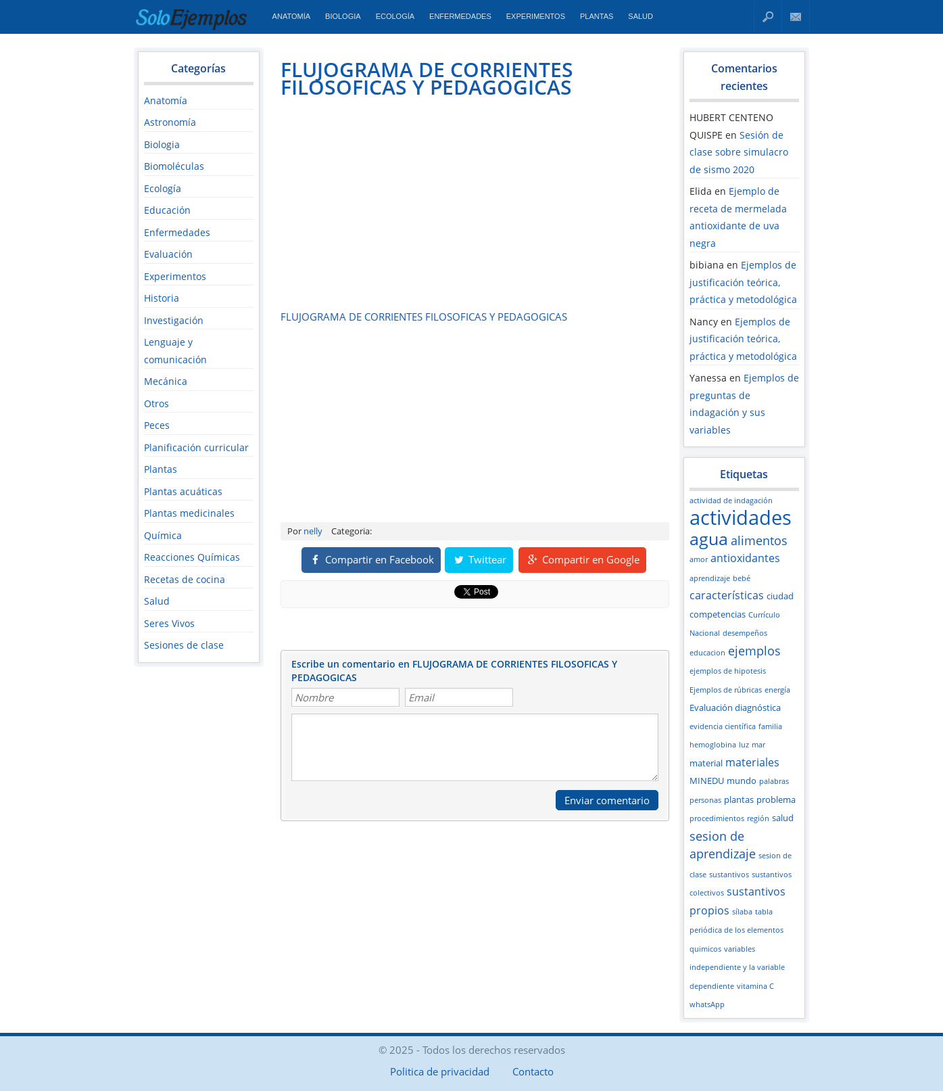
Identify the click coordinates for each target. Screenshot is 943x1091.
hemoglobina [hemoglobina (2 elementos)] (713, 744)
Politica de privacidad (439, 1071)
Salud (640, 16)
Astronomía (170, 122)
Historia (161, 298)
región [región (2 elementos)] (758, 818)
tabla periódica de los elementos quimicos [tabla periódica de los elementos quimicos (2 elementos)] (736, 930)
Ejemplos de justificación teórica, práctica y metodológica (743, 282)
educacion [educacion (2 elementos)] (707, 652)
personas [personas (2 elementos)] (705, 800)
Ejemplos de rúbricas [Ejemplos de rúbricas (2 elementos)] (726, 690)
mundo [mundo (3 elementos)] (741, 780)
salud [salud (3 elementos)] (783, 818)
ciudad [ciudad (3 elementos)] (780, 596)
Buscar (768, 16)
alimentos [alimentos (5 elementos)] (759, 540)
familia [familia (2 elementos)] (770, 726)
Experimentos (535, 16)
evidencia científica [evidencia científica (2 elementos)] (723, 726)
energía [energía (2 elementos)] (777, 690)
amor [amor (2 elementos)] (699, 559)
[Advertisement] (394, 203)
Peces (157, 425)
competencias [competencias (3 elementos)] (718, 614)
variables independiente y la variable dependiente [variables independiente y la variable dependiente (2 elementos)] (737, 967)
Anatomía (291, 16)
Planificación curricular (196, 447)
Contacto (796, 16)
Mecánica (165, 381)
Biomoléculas (174, 166)
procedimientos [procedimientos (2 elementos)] (717, 818)
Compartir (371, 559)
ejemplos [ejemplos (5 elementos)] (754, 651)
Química (163, 535)
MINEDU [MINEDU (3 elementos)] (707, 780)
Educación (167, 210)
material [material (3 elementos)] (706, 763)
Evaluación (168, 254)
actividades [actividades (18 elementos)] (741, 517)
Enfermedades (460, 16)
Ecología (395, 16)
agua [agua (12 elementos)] (709, 538)
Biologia (343, 16)
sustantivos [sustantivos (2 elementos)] (729, 874)
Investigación (173, 320)
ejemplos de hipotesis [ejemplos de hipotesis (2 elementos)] (728, 671)
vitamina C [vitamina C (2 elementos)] (755, 986)
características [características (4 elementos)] (727, 595)
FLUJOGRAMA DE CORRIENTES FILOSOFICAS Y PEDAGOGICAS (427, 78)
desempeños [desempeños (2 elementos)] (745, 633)
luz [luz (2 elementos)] (744, 744)
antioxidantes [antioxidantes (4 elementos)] (745, 558)
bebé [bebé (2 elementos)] (741, 578)
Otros (156, 403)
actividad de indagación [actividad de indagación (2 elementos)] (731, 500)
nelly (313, 531)
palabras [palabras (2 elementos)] (774, 781)
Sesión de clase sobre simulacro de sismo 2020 (739, 152)
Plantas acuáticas (183, 491)
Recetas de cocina (184, 579)
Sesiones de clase (184, 645)
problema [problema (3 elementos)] (776, 799)
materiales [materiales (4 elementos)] (752, 762)
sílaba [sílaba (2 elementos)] (742, 911)
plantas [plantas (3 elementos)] (739, 799)
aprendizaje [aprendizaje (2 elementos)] (710, 578)
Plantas (596, 16)
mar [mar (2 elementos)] (758, 744)
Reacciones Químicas (192, 557)
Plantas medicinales (189, 513)
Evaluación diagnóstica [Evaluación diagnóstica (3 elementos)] (735, 707)
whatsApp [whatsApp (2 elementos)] (707, 1004)
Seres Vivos (169, 623)
